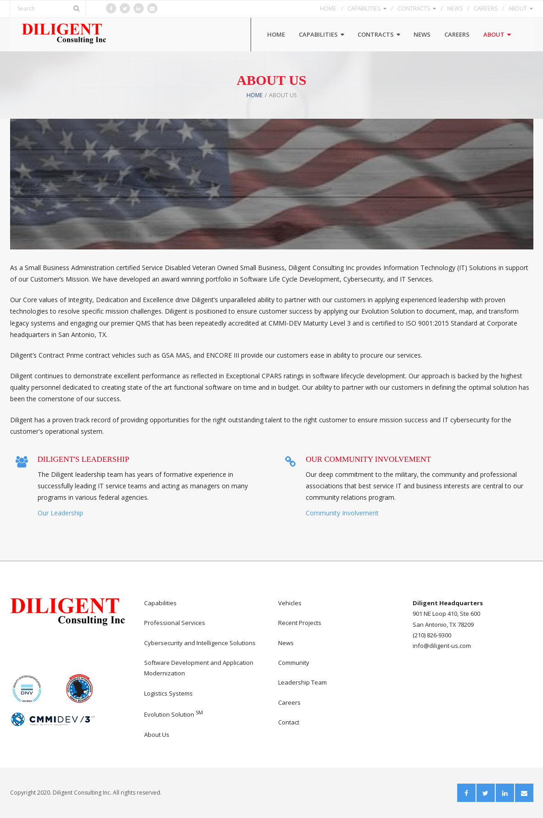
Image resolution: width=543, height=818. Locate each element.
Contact (288, 722)
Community (293, 662)
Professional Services (174, 623)
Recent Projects (299, 623)
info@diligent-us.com (442, 645)
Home (254, 95)
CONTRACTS (413, 8)
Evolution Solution (173, 714)
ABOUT (518, 8)
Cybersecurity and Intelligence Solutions (200, 643)
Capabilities (160, 603)
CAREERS (486, 8)
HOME (328, 8)
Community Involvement (342, 512)
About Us (156, 734)
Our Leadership (60, 512)
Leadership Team (302, 682)
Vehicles (290, 603)
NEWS (455, 8)
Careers (289, 702)
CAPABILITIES (364, 8)
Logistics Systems (168, 693)
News (286, 643)
